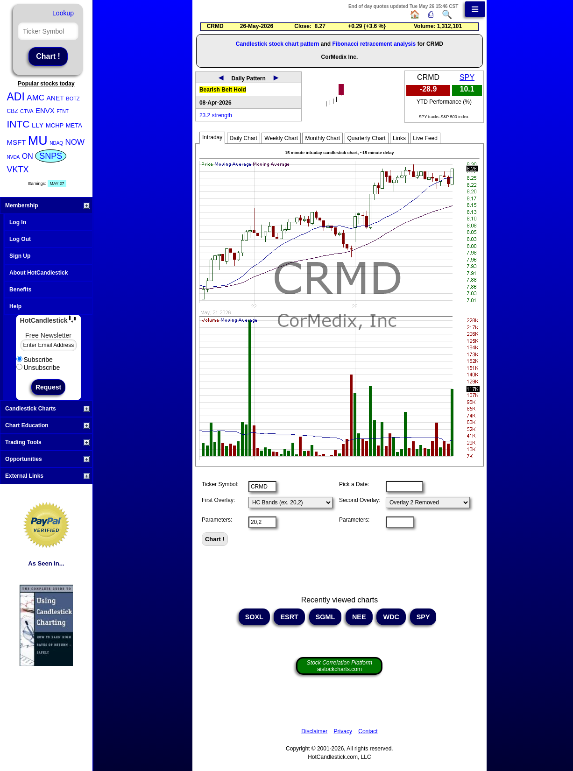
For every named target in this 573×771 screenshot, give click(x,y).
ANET (55, 98)
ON (27, 156)
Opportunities (47, 459)
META (74, 125)
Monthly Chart (322, 138)
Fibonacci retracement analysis (374, 44)
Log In (17, 222)
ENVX (45, 110)
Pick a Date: (354, 484)
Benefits (20, 289)
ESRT (289, 617)
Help (15, 306)
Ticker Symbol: (220, 484)
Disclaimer (314, 731)
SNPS (50, 156)
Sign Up (19, 256)
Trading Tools (47, 442)
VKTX (18, 169)
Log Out (20, 239)
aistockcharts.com (339, 665)
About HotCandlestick (38, 272)
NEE (359, 617)
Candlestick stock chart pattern (277, 44)
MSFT (16, 142)
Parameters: (217, 519)
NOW (75, 142)
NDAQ (56, 143)
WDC (391, 617)
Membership (47, 205)
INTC (18, 124)
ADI (16, 97)
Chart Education (47, 425)
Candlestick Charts (47, 408)
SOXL (254, 617)
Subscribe (34, 359)
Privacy (343, 731)
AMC (35, 97)
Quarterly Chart (366, 138)
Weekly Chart (281, 138)
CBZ (12, 111)
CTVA (27, 111)
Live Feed (425, 138)
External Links (47, 476)
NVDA (13, 157)
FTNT (63, 111)
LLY (38, 125)
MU (38, 141)
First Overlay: (218, 500)
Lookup (63, 13)
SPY (467, 77)
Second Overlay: (360, 500)
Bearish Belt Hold (222, 89)
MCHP (55, 125)
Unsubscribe (38, 367)
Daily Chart (243, 138)
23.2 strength (215, 115)
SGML (325, 617)
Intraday (212, 137)
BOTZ (72, 98)
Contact (367, 731)
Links (399, 138)
